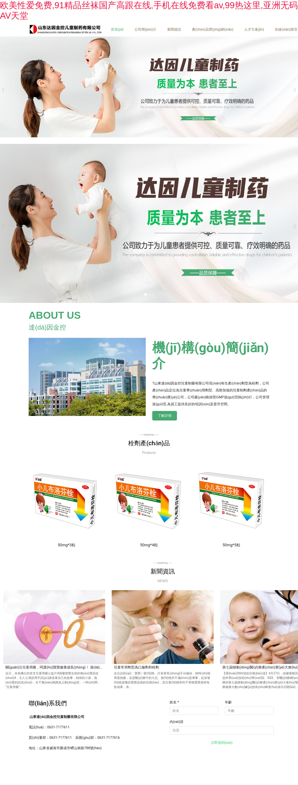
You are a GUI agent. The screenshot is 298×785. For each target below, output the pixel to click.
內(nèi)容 (176, 722)
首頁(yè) (117, 29)
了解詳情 (165, 415)
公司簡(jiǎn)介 (145, 29)
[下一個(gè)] (293, 86)
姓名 (174, 702)
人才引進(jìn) (254, 29)
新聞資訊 (174, 29)
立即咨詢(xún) (222, 743)
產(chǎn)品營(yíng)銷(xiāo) (212, 29)
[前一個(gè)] (4, 86)
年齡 (228, 702)
